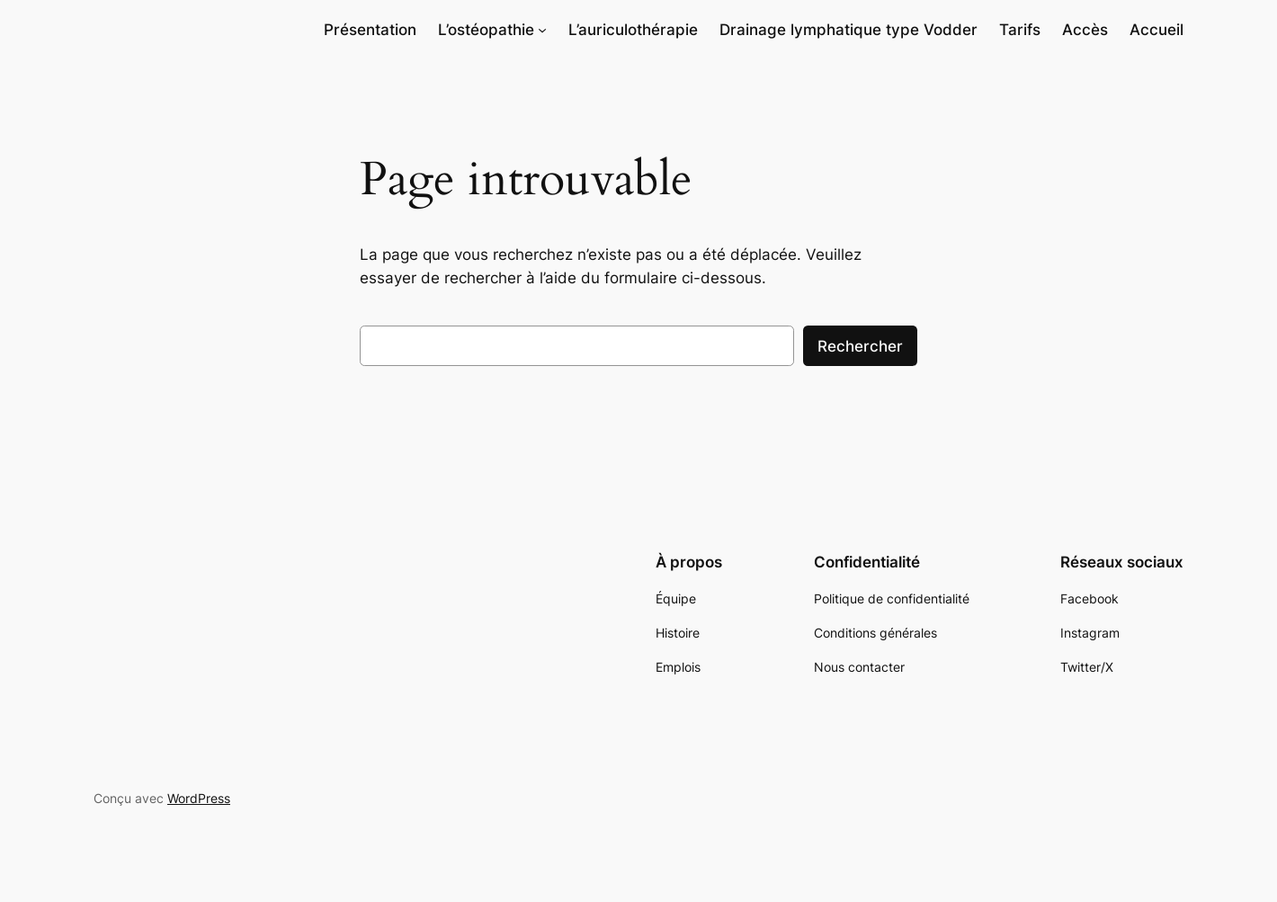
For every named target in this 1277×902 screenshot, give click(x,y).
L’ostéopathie (486, 30)
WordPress (198, 798)
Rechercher (860, 346)
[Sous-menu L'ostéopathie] (542, 29)
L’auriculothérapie (633, 30)
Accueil (1156, 30)
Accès (1085, 30)
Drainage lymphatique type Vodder (848, 30)
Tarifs (1019, 30)
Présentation (370, 30)
